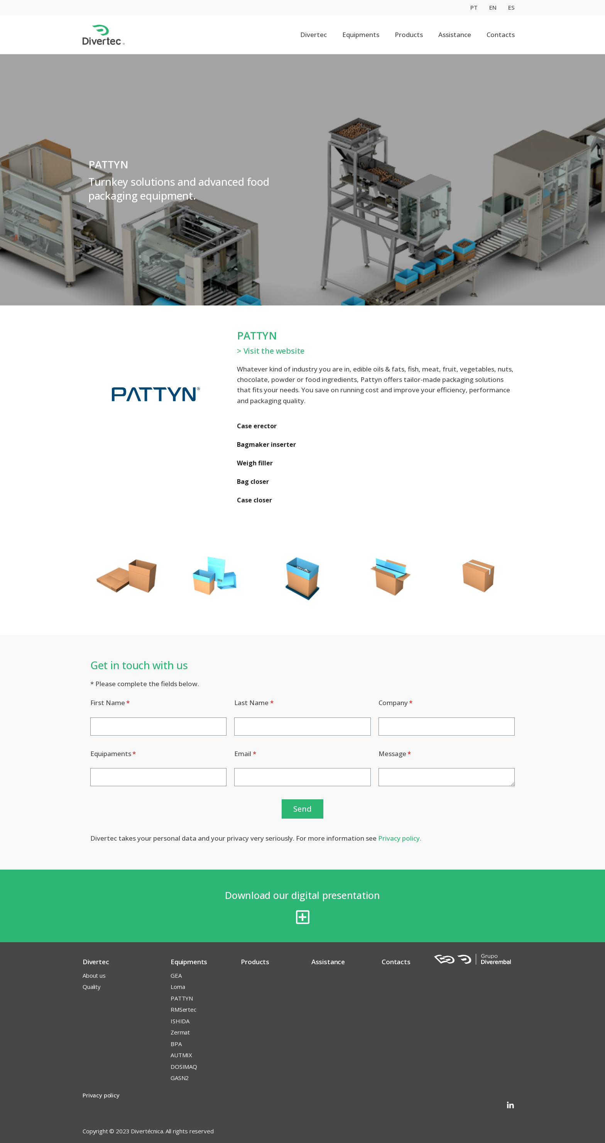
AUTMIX (181, 1055)
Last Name (251, 702)
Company (393, 702)
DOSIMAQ (184, 1066)
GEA (176, 975)
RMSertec (183, 1009)
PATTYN (182, 998)
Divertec (313, 34)
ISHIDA (180, 1021)
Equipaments (110, 753)
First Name (107, 702)
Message (392, 753)
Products (409, 34)
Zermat (180, 1032)
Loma (178, 986)
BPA (176, 1044)
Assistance (454, 34)
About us (94, 975)
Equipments (360, 34)
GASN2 (180, 1078)
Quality (92, 986)
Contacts (501, 34)
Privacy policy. (399, 838)
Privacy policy (101, 1095)
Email (242, 753)
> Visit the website (270, 351)
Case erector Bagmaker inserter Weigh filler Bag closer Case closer (266, 463)
